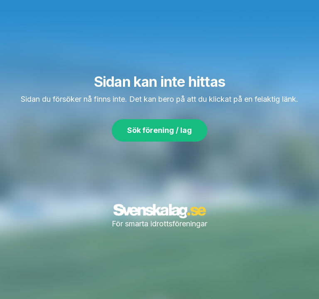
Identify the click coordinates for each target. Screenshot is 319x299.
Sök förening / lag (159, 130)
